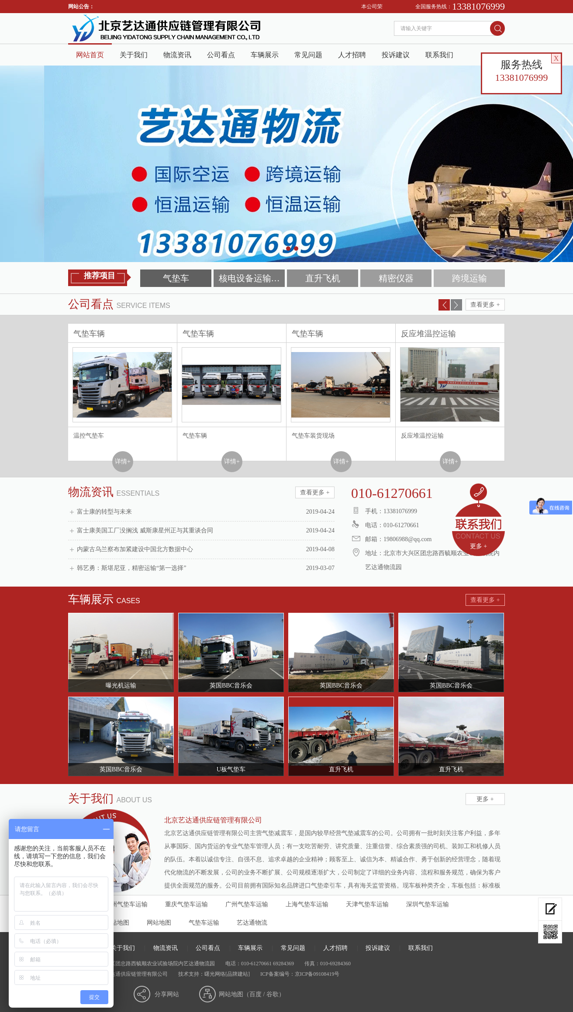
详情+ (123, 461)
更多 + (478, 546)
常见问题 (308, 55)
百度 (255, 994)
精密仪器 (396, 278)
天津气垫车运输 (367, 904)
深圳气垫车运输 (427, 904)
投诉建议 (396, 55)
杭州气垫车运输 (126, 904)
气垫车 (176, 278)
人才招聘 (352, 55)
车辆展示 (265, 55)
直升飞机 (322, 278)
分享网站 (167, 994)
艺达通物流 (252, 922)
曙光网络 (214, 974)
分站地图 (117, 922)
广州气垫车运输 (246, 904)
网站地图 (159, 922)
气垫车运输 (204, 922)
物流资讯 (177, 55)
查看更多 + (485, 304)
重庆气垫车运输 (186, 904)
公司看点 (221, 55)
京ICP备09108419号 (317, 974)
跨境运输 (469, 278)
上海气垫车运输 (307, 904)
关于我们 (134, 55)
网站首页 (90, 55)
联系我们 (439, 55)
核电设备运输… (249, 278)
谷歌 (272, 994)
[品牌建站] (237, 974)
